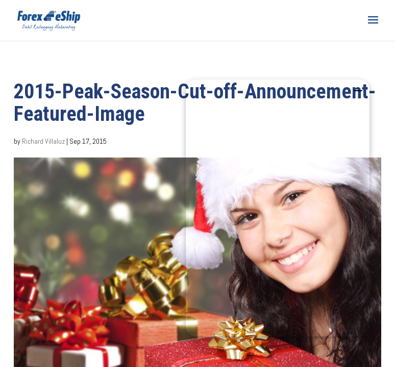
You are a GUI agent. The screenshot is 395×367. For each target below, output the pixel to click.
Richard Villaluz (43, 141)
